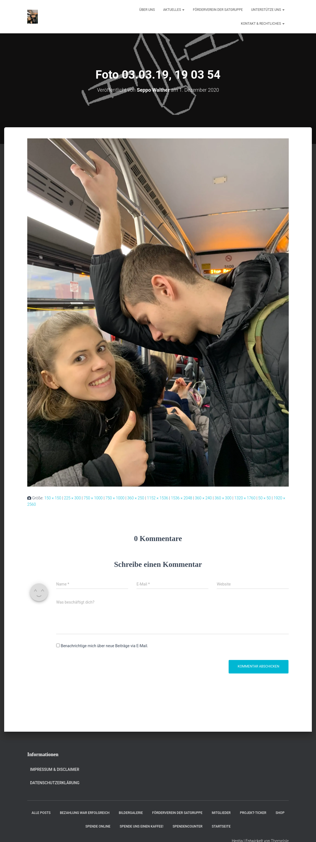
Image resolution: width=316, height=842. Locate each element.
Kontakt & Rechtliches (263, 24)
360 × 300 (222, 498)
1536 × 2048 (181, 498)
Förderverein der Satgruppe (218, 10)
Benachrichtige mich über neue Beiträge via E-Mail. (104, 646)
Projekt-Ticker (253, 813)
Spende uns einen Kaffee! (141, 826)
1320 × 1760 (244, 498)
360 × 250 (135, 498)
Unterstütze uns (268, 10)
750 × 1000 (93, 498)
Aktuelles (174, 10)
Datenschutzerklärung (54, 783)
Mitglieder (221, 813)
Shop (280, 813)
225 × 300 (72, 498)
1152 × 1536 (157, 498)
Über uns (147, 10)
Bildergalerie (131, 813)
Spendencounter (188, 826)
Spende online (97, 826)
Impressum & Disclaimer (54, 769)
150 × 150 (52, 498)
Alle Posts (40, 813)
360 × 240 (203, 498)
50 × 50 (264, 498)
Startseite (221, 826)
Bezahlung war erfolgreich (84, 813)
